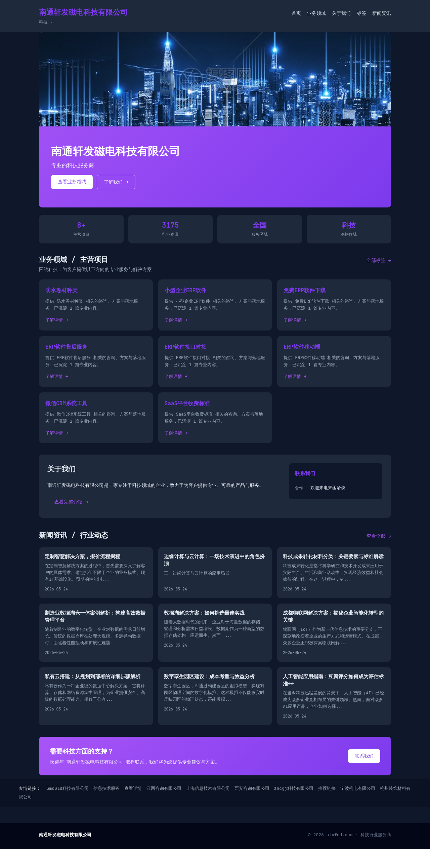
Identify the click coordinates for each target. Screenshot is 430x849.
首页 (296, 13)
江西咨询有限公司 (163, 788)
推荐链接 (327, 788)
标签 (361, 13)
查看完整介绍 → (71, 502)
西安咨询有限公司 (251, 788)
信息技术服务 (106, 788)
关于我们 (341, 13)
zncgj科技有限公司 (293, 788)
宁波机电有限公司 (357, 788)
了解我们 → (116, 182)
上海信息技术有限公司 (208, 788)
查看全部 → (379, 536)
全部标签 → (379, 260)
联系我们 (364, 756)
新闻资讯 (381, 13)
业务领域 (316, 13)
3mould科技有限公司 (68, 788)
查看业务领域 (72, 182)
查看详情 (133, 788)
